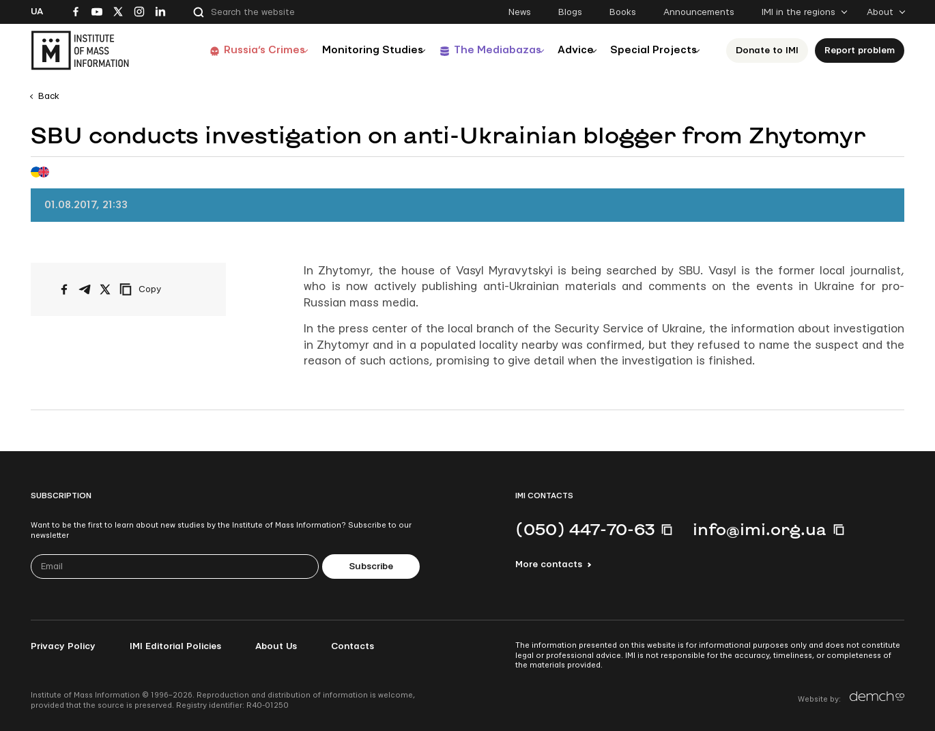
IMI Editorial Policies (175, 646)
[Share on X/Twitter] (105, 289)
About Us (276, 646)
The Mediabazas (475, 50)
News (519, 12)
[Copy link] (159, 289)
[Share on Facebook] (64, 289)
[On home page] (80, 50)
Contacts (352, 646)
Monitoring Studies (344, 50)
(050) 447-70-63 (584, 529)
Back (48, 96)
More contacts (548, 564)
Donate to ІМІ (767, 50)
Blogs (570, 12)
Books (622, 12)
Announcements (698, 12)
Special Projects (649, 50)
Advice (563, 50)
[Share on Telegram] (84, 289)
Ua (37, 11)
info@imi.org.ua (759, 529)
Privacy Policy (63, 646)
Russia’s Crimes (229, 50)
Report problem (859, 50)
